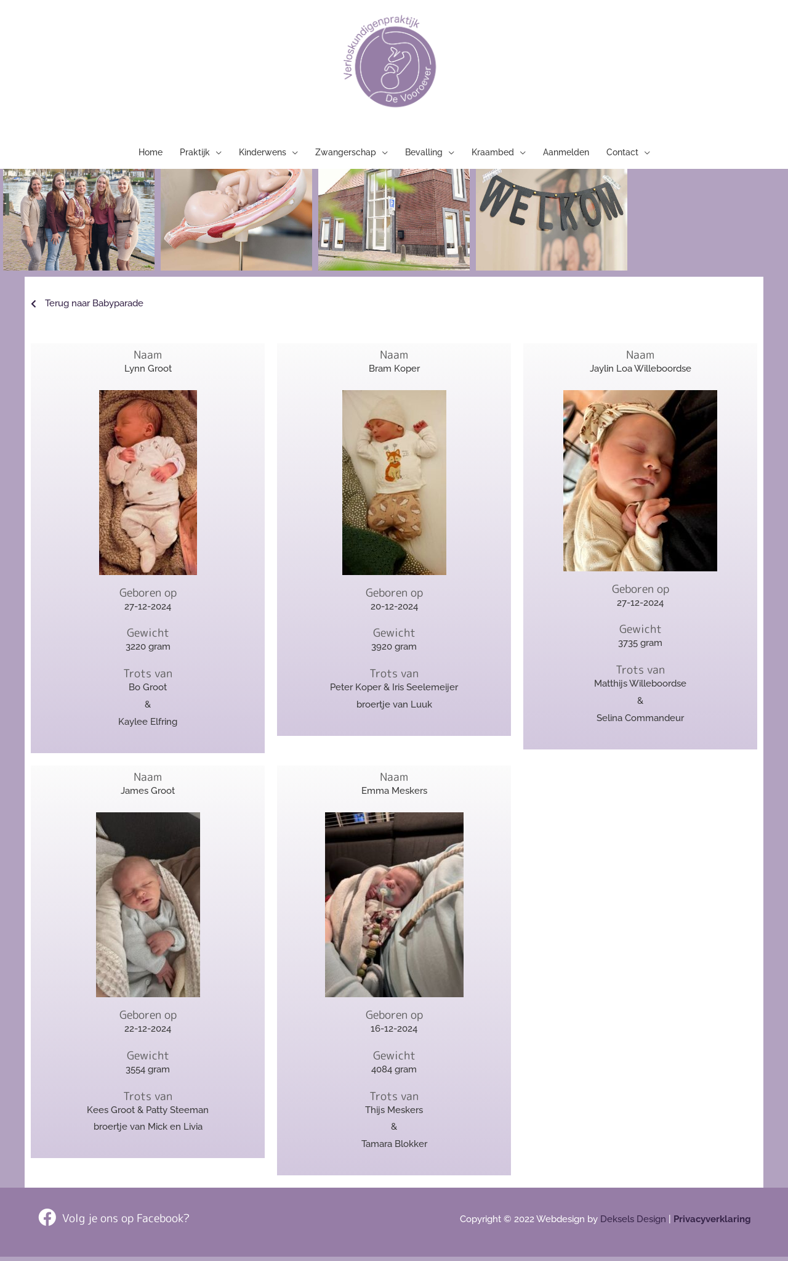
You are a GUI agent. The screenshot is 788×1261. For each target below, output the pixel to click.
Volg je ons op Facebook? (126, 1222)
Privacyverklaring (712, 1223)
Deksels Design (633, 1223)
